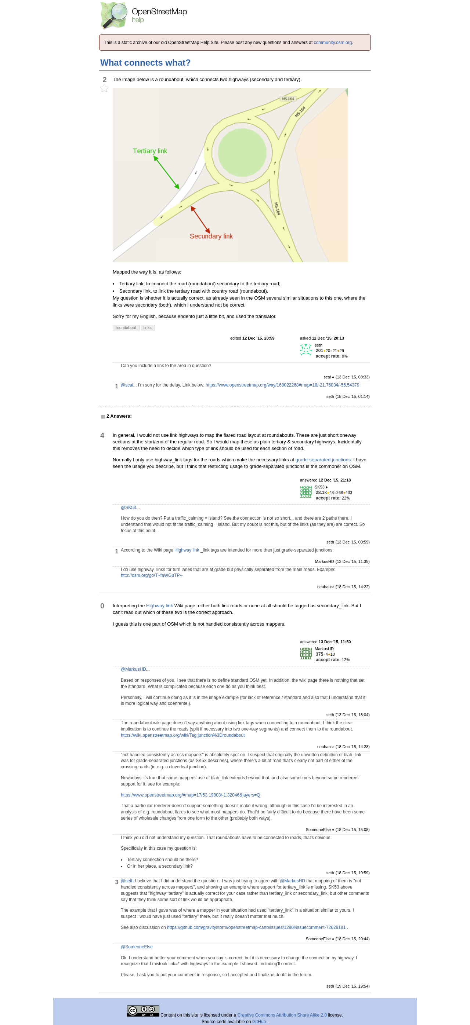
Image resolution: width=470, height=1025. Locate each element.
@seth (127, 880)
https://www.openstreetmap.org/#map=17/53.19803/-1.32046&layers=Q (190, 795)
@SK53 (128, 507)
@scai (127, 385)
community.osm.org (333, 42)
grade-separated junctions (323, 459)
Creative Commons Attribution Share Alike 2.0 (282, 1015)
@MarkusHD (133, 669)
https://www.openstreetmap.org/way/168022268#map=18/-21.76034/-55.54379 (282, 385)
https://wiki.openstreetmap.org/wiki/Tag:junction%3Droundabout (183, 735)
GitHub (259, 1021)
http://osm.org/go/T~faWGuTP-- (151, 575)
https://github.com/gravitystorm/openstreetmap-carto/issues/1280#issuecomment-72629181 (256, 927)
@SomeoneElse (137, 946)
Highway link (186, 550)
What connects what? (145, 62)
